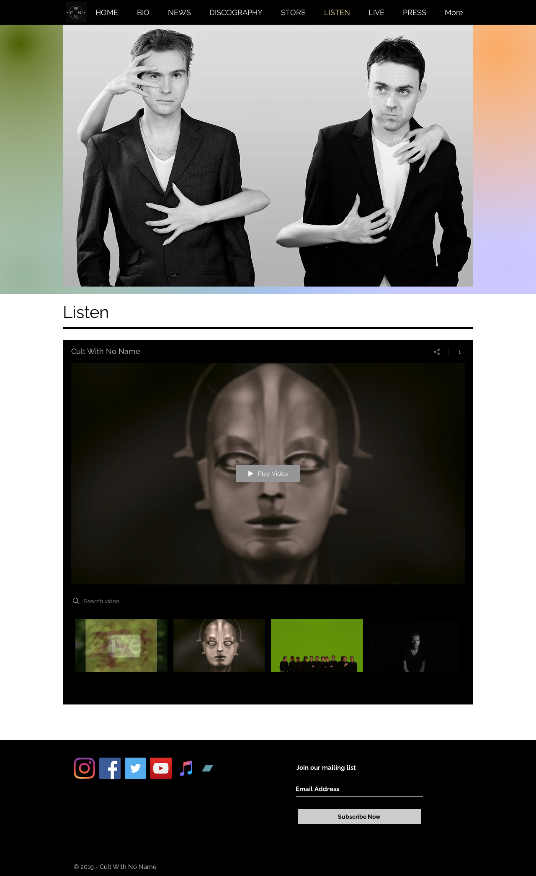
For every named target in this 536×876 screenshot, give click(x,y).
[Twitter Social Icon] (135, 768)
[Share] (436, 352)
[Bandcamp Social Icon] (212, 768)
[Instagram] (84, 768)
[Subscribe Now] (359, 816)
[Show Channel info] (456, 352)
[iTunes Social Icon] (186, 768)
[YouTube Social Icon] (161, 768)
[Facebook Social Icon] (110, 768)
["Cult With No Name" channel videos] (268, 655)
